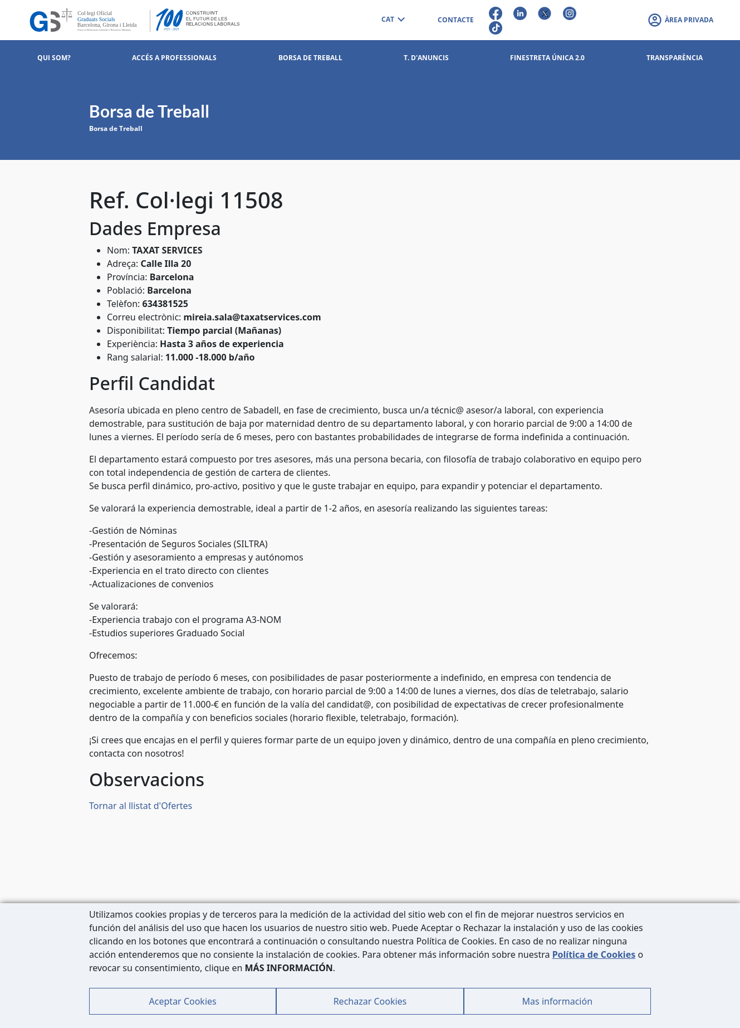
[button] (680, 20)
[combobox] (392, 20)
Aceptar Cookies (183, 1001)
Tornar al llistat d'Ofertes (140, 806)
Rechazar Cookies (370, 1001)
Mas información (557, 1001)
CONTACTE (456, 20)
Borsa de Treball (116, 128)
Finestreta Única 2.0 (547, 57)
